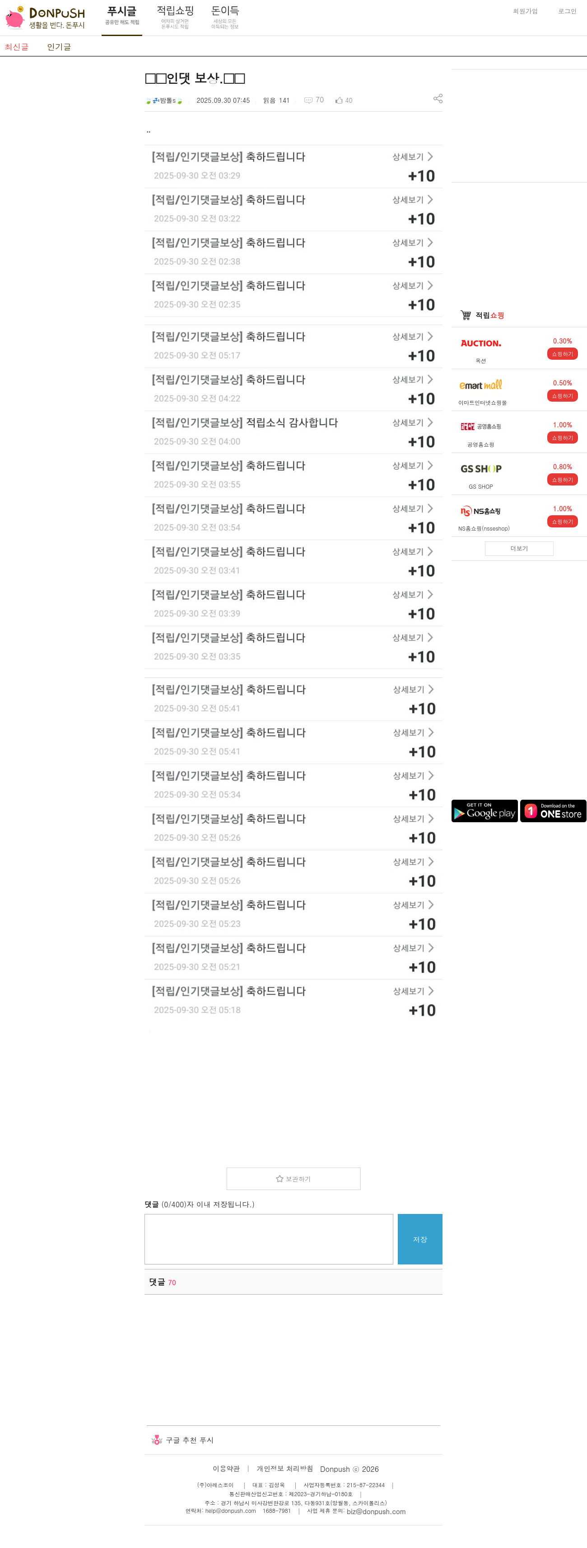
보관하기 (298, 1178)
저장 (420, 1239)
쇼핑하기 (562, 353)
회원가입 (525, 10)
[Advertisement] (67, 204)
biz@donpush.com (376, 1511)
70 (320, 99)
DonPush (45, 18)
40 (348, 100)
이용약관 (226, 1468)
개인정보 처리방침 (285, 1468)
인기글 (59, 46)
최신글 (17, 46)
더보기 (519, 548)
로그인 (567, 10)
